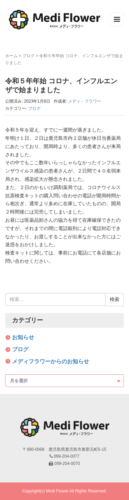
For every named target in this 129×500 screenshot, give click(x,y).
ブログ (28, 55)
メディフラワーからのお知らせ (50, 361)
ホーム (11, 55)
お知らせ (23, 337)
